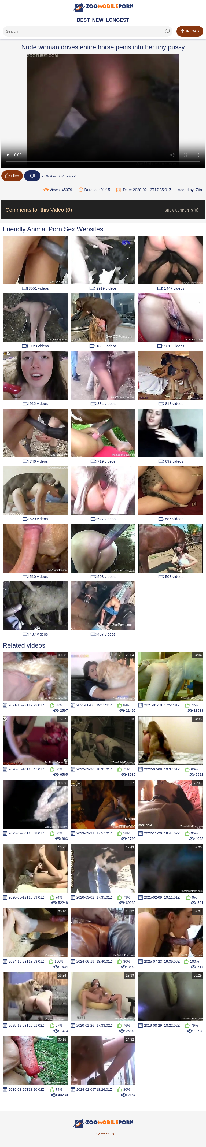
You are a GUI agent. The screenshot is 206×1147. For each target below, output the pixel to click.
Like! (12, 175)
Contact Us (104, 1134)
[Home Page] (103, 7)
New (98, 20)
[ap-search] (87, 31)
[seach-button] (167, 31)
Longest (117, 20)
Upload (190, 31)
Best (83, 20)
